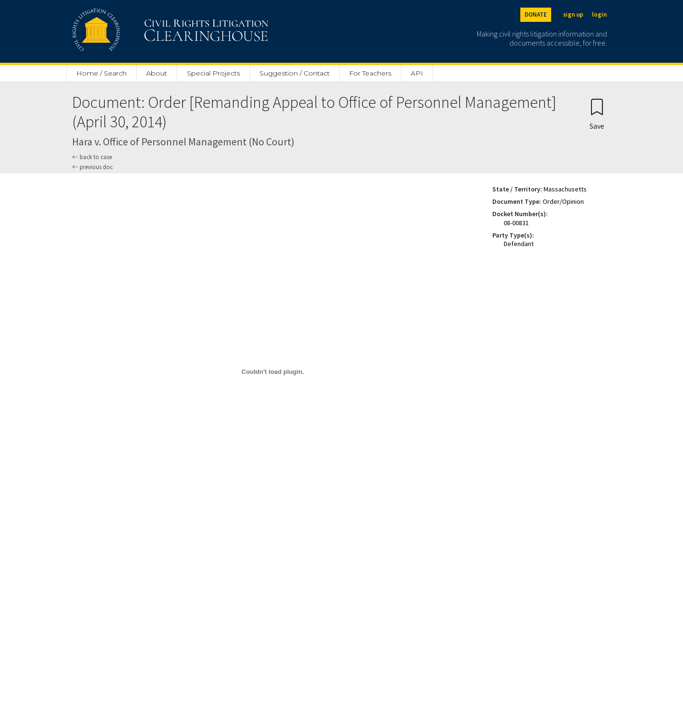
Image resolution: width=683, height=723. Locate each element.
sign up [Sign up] (573, 14)
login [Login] (599, 14)
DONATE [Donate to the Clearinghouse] (536, 14)
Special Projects (213, 73)
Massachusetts (565, 189)
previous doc (92, 167)
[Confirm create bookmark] (597, 114)
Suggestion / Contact (294, 73)
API (417, 73)
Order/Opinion (563, 201)
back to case (92, 157)
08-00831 (516, 223)
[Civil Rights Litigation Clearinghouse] (143, 31)
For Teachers (370, 73)
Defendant (519, 243)
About (156, 73)
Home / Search (101, 73)
